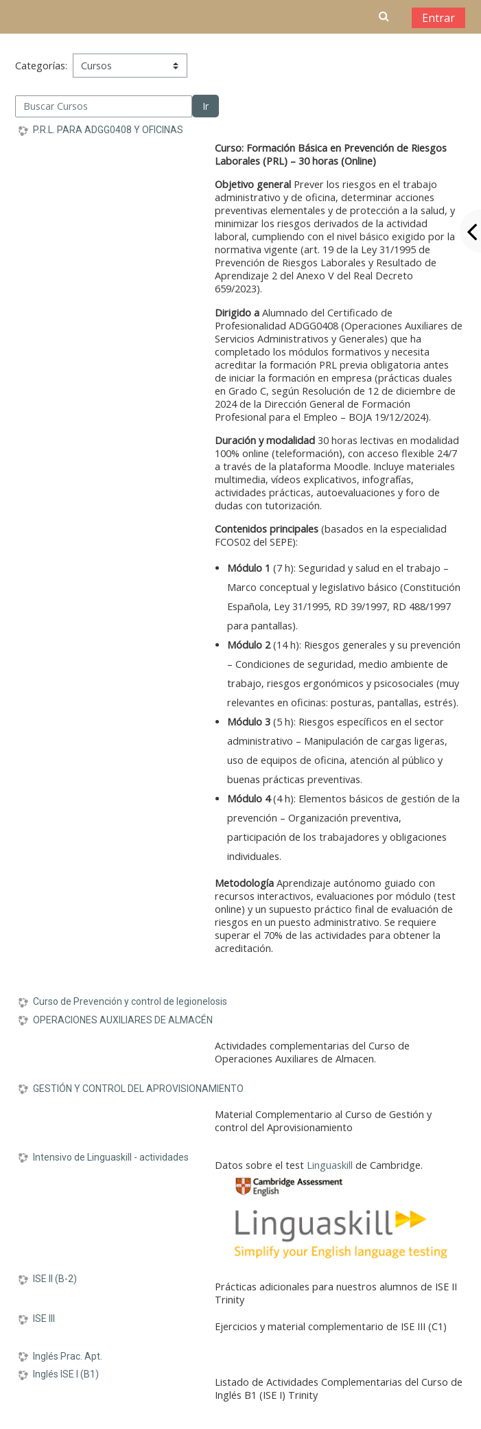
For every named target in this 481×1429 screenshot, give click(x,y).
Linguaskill (330, 1165)
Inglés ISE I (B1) (66, 1374)
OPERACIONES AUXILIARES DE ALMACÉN (123, 1019)
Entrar (438, 17)
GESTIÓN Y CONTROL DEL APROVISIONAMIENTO (138, 1088)
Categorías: (41, 65)
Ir (205, 106)
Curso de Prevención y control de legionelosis (130, 1001)
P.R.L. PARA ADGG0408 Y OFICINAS (108, 129)
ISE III (44, 1318)
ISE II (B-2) (55, 1278)
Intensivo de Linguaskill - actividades (111, 1157)
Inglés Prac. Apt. (67, 1356)
